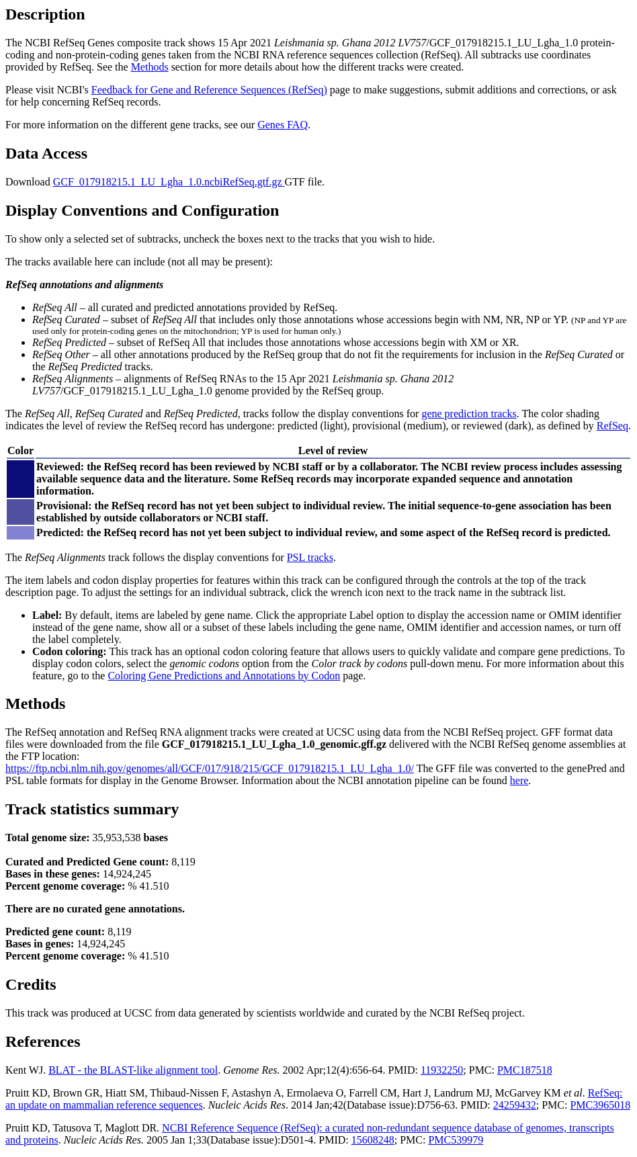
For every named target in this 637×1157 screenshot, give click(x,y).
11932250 (442, 1070)
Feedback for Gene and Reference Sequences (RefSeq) (209, 89)
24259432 (514, 1105)
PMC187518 (524, 1070)
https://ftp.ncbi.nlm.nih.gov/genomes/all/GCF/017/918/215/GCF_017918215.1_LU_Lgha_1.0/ (209, 768)
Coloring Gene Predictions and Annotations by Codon (224, 675)
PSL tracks (310, 557)
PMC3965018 (600, 1105)
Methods (150, 67)
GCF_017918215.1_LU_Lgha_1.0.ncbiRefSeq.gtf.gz (169, 181)
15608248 (372, 1140)
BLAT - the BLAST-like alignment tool (133, 1070)
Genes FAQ (282, 124)
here (519, 780)
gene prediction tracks (468, 413)
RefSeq (612, 425)
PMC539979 (455, 1140)
